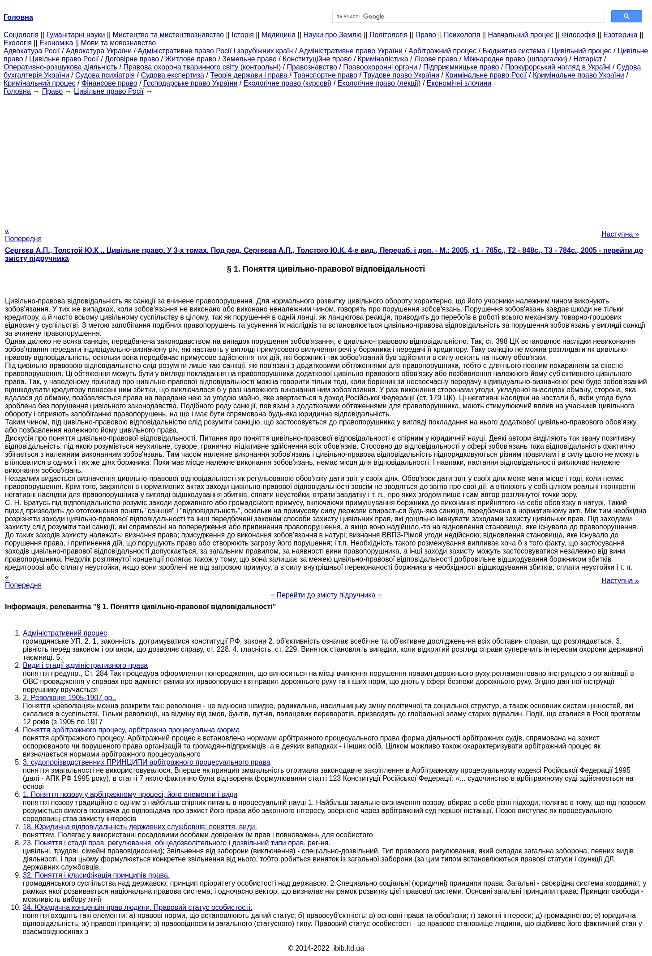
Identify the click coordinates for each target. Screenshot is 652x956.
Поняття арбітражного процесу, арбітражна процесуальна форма (131, 730)
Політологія (388, 35)
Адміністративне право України (351, 51)
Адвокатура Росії (32, 51)
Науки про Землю (332, 35)
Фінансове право (109, 83)
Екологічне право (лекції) (379, 83)
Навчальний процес (521, 35)
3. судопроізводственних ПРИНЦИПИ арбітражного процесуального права (146, 762)
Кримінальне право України (578, 75)
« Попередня (23, 234)
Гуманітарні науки (75, 35)
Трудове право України (401, 75)
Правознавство (312, 67)
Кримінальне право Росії (486, 75)
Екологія (18, 43)
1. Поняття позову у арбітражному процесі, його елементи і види (130, 794)
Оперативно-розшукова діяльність (60, 67)
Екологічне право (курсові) (288, 83)
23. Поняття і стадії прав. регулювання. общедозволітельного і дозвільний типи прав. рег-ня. (176, 843)
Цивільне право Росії (64, 59)
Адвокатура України (99, 51)
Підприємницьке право (461, 67)
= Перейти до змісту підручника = (326, 595)
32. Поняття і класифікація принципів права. (96, 875)
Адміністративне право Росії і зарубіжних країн (215, 51)
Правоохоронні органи (380, 67)
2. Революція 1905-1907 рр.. (69, 697)
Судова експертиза (172, 75)
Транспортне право (325, 75)
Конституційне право (317, 59)
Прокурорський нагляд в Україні (558, 67)
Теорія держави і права (248, 75)
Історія (243, 35)
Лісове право (435, 59)
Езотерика (620, 35)
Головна (17, 91)
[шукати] (468, 17)
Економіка (56, 43)
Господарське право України (190, 83)
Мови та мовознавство (118, 43)
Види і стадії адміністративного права (85, 665)
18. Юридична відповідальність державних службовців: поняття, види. (140, 827)
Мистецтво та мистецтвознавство (168, 35)
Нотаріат (587, 59)
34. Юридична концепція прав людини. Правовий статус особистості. (137, 907)
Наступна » (620, 234)
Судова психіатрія (105, 75)
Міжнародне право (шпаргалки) (515, 59)
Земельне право (249, 59)
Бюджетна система (513, 51)
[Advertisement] (326, 158)
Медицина (279, 35)
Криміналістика (383, 59)
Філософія (578, 35)
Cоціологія (21, 35)
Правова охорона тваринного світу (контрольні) (202, 67)
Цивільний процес (582, 51)
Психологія (462, 35)
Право (425, 35)
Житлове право (190, 59)
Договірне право (132, 59)
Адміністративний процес (65, 633)
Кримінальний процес (40, 83)
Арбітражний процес (442, 51)
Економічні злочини (459, 83)
